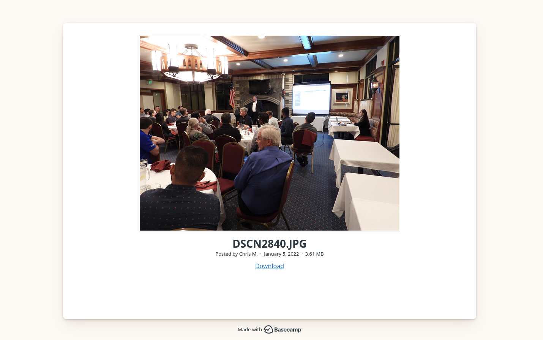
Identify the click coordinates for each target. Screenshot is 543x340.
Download (269, 266)
